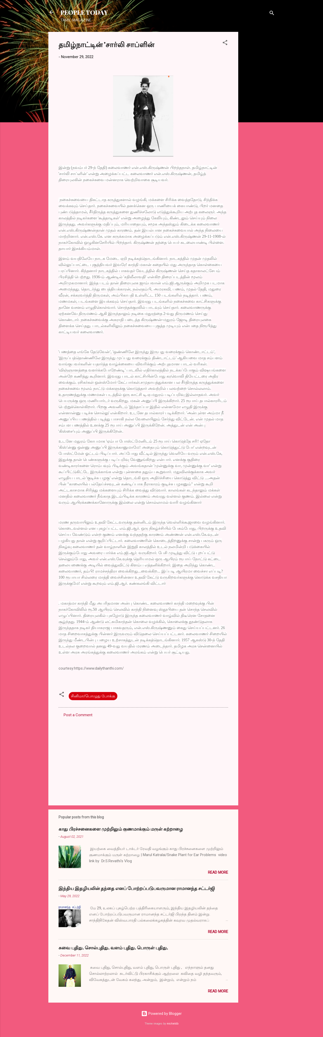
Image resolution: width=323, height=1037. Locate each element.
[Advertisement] (258, 108)
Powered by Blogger (161, 1013)
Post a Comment (78, 715)
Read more (218, 872)
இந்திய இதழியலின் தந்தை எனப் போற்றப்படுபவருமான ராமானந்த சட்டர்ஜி (137, 888)
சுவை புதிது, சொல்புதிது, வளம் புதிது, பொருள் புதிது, (113, 948)
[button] (225, 43)
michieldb (172, 1023)
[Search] (272, 14)
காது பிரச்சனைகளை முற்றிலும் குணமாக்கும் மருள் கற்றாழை (121, 829)
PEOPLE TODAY (84, 12)
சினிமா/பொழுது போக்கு (93, 696)
